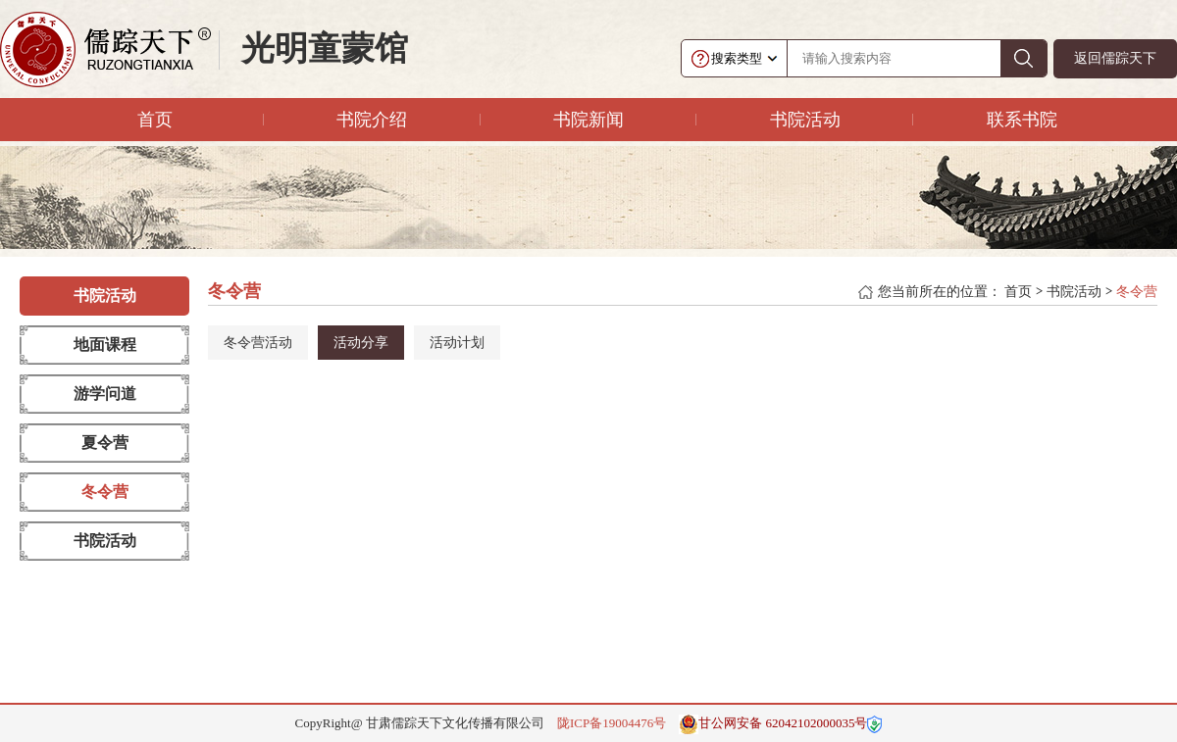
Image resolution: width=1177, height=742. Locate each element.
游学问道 (105, 393)
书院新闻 (588, 119)
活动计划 (457, 342)
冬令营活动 (258, 342)
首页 (155, 119)
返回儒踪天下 (1115, 58)
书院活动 (805, 119)
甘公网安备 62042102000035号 (773, 724)
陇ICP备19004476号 (611, 723)
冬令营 (104, 491)
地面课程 (105, 344)
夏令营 (104, 442)
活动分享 (360, 342)
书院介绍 (371, 119)
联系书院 (1022, 119)
